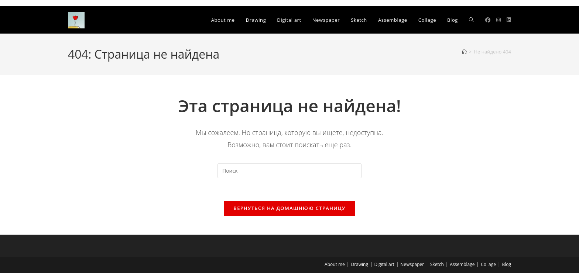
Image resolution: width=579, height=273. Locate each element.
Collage (488, 264)
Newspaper (412, 264)
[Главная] (464, 51)
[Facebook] (487, 20)
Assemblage (462, 264)
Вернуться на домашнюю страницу (289, 208)
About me (335, 264)
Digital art (384, 264)
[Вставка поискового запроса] (289, 170)
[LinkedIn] (509, 20)
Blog (506, 264)
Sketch (437, 264)
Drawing (359, 264)
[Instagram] (498, 20)
